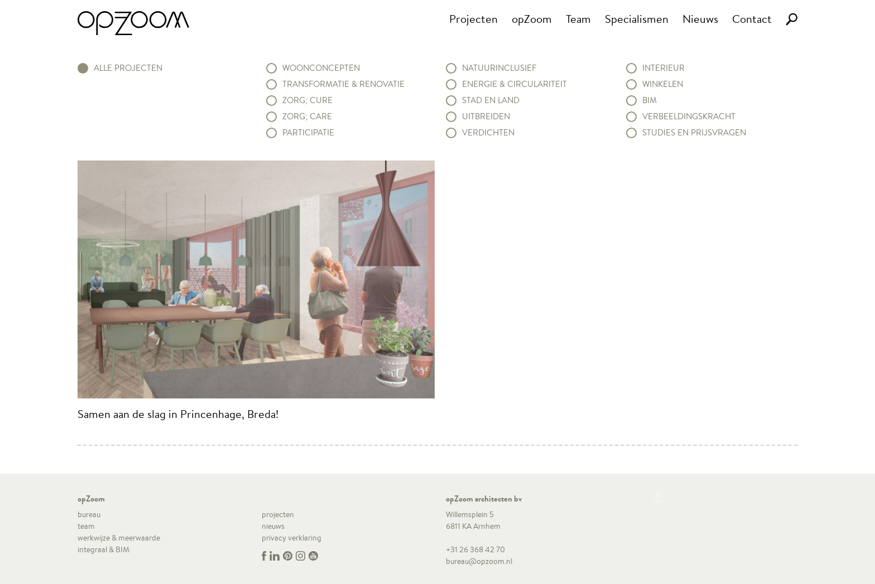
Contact (752, 18)
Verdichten (488, 133)
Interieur (663, 68)
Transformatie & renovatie (343, 84)
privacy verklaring (291, 538)
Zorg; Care (307, 116)
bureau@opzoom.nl (479, 561)
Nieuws (700, 18)
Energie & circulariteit (514, 84)
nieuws (273, 526)
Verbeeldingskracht (688, 116)
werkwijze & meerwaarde (119, 538)
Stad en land (491, 100)
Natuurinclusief (499, 68)
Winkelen (662, 84)
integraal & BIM (103, 549)
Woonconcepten (321, 68)
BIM (649, 100)
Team (578, 18)
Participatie (308, 133)
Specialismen (637, 18)
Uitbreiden (486, 116)
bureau (89, 514)
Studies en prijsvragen (694, 133)
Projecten (473, 18)
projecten (278, 514)
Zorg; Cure (307, 100)
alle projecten (128, 68)
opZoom (532, 18)
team (86, 526)
